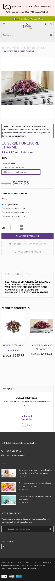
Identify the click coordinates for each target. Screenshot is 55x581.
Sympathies (13, 48)
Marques (29, 563)
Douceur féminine (13, 345)
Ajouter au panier (27, 236)
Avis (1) (29, 273)
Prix (3, 198)
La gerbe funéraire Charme (19, 51)
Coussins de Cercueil (34, 48)
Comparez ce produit (27, 252)
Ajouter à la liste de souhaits (27, 244)
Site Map (20, 563)
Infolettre (47, 563)
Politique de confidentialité (33, 565)
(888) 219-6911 (14, 451)
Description (11, 273)
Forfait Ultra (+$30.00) (13, 216)
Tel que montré (10, 204)
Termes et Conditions (11, 565)
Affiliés (38, 563)
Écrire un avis (27, 152)
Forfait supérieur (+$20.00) (15, 212)
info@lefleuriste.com (16, 455)
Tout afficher (26, 419)
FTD (13, 163)
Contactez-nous (8, 563)
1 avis (15, 152)
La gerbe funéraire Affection (41, 347)
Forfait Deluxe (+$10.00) (14, 208)
